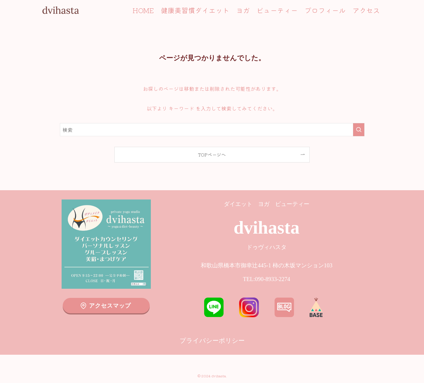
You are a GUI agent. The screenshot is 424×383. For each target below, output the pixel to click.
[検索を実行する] (358, 129)
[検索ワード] (212, 129)
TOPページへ (212, 154)
